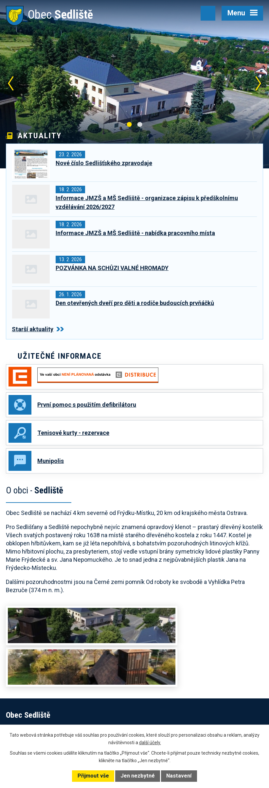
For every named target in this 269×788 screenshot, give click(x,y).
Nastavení (178, 776)
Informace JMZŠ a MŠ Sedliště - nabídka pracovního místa (135, 233)
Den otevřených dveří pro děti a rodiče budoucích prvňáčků (135, 303)
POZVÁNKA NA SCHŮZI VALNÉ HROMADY (112, 268)
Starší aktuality (38, 329)
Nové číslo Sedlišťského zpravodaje (104, 163)
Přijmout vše (93, 776)
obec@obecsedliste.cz (183, 704)
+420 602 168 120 (179, 696)
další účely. (150, 742)
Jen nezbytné (137, 776)
